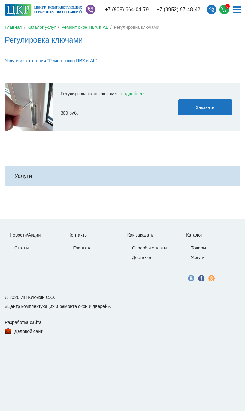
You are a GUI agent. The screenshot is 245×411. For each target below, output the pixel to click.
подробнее (132, 93)
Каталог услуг (41, 27)
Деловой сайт (28, 331)
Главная (13, 27)
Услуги (197, 257)
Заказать (205, 107)
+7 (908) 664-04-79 (127, 9)
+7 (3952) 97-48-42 (178, 9)
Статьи (21, 247)
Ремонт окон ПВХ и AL (85, 27)
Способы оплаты (149, 247)
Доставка (141, 257)
